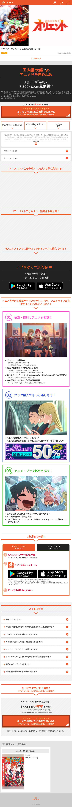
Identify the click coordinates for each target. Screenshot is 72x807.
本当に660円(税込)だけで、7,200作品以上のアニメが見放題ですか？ (30, 627)
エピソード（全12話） (36, 151)
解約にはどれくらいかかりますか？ (18, 664)
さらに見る (36, 143)
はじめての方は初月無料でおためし (36, 112)
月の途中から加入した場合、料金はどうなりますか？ (24, 642)
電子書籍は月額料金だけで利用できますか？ (21, 672)
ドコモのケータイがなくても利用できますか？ (22, 649)
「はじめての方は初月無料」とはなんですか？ (22, 634)
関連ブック (36, 59)
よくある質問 (58, 125)
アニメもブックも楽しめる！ (12, 125)
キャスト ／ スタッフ (11, 158)
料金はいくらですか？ (14, 619)
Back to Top (36, 798)
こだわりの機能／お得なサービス (35, 125)
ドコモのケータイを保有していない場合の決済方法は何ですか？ (28, 657)
